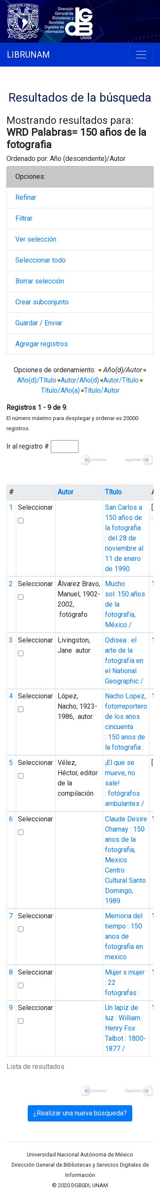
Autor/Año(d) (80, 380)
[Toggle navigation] (141, 54)
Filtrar (23, 218)
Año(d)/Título (36, 380)
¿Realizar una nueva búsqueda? (80, 1113)
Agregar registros (41, 344)
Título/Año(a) (60, 390)
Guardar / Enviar (38, 323)
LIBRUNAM (28, 55)
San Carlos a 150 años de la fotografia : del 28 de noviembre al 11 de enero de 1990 (124, 538)
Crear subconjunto (42, 302)
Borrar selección (39, 281)
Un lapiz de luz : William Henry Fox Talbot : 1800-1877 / (125, 1028)
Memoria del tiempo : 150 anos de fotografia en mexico (124, 936)
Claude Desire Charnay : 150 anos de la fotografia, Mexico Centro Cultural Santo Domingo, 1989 (126, 860)
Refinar (25, 197)
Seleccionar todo (40, 260)
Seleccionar (35, 507)
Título (113, 492)
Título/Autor (101, 390)
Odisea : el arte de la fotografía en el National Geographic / (124, 660)
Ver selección (35, 239)
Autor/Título (121, 380)
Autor (65, 492)
